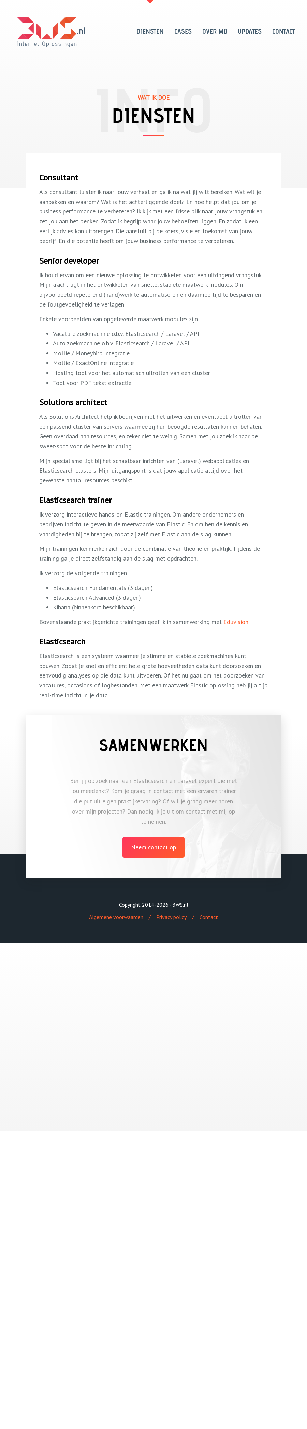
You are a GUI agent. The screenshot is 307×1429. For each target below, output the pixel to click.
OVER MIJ (214, 31)
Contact (209, 916)
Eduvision (235, 622)
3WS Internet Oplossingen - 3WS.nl (51, 32)
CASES (183, 31)
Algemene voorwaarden (116, 916)
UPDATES (250, 31)
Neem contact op (153, 847)
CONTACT (283, 31)
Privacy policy (171, 916)
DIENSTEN (150, 31)
